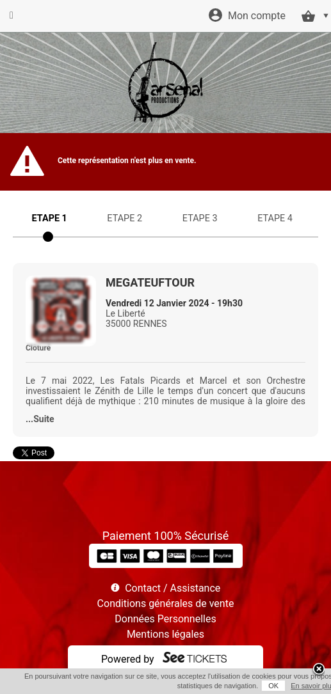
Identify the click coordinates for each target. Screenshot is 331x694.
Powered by (127, 659)
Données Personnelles (165, 619)
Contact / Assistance (172, 588)
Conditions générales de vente (165, 603)
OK (273, 686)
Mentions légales (165, 634)
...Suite (40, 419)
